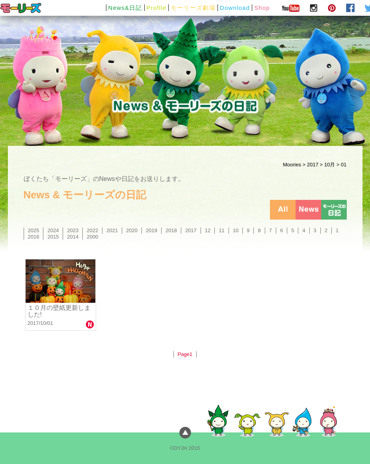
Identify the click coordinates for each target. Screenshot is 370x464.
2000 (92, 237)
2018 (171, 230)
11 (221, 230)
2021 (112, 230)
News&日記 (125, 7)
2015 (53, 237)
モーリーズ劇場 (193, 7)
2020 (132, 230)
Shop (262, 7)
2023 (72, 230)
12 (207, 230)
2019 (151, 230)
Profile (157, 7)
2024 (53, 230)
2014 (72, 237)
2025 (33, 230)
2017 (312, 165)
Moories (292, 165)
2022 (92, 230)
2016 (33, 237)
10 (235, 230)
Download (235, 7)
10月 (329, 165)
